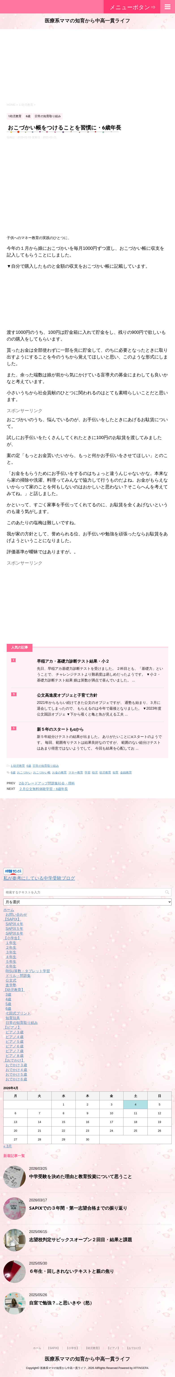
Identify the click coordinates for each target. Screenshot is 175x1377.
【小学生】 (12, 938)
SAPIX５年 (14, 929)
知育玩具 (13, 1018)
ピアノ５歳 (14, 1041)
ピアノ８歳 (14, 1056)
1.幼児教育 (18, 765)
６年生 (11, 966)
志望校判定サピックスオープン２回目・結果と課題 (80, 1240)
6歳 (28, 765)
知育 (115, 772)
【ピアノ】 (12, 1027)
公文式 (11, 980)
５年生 (11, 961)
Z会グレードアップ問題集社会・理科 (47, 783)
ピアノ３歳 (14, 1032)
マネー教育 (75, 772)
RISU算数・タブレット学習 (28, 971)
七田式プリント (18, 1013)
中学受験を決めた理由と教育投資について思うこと (80, 1177)
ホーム (8, 910)
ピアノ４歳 (14, 1037)
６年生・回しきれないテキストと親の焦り (71, 1271)
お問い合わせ (16, 914)
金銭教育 (126, 772)
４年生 (11, 957)
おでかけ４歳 (16, 1070)
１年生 (11, 943)
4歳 (8, 999)
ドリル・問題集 (18, 976)
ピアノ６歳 (14, 1046)
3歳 (8, 994)
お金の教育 (59, 772)
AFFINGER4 (140, 1368)
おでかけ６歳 (16, 1079)
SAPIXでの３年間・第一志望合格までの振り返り (78, 1208)
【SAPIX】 (12, 919)
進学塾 (11, 985)
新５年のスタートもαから (60, 730)
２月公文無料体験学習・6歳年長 (43, 789)
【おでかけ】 (14, 1060)
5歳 (8, 1004)
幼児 (95, 772)
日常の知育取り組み (46, 765)
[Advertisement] (87, 65)
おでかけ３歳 (16, 1065)
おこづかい (24, 772)
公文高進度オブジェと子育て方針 (67, 696)
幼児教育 (105, 772)
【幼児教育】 (14, 990)
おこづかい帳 (42, 772)
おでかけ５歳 (16, 1074)
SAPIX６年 (14, 933)
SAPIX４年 (14, 924)
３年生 (11, 952)
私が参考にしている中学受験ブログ (39, 878)
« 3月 (7, 1146)
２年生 (11, 947)
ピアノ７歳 (14, 1051)
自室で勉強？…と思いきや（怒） (61, 1303)
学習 (87, 772)
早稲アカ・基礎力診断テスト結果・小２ (73, 661)
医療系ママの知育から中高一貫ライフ (87, 21)
